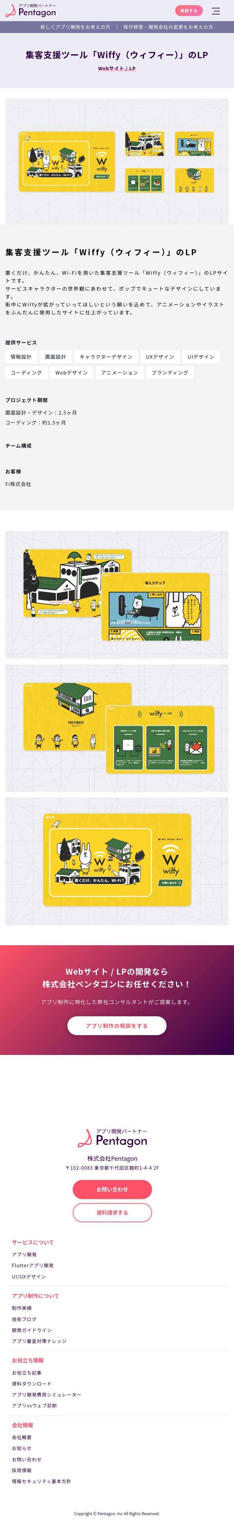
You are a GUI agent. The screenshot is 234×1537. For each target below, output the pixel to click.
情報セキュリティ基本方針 (42, 1481)
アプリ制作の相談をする (117, 1026)
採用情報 (22, 1470)
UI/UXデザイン (29, 1276)
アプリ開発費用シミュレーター (47, 1394)
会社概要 (22, 1437)
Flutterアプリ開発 (33, 1265)
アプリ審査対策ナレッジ (39, 1341)
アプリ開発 (24, 1254)
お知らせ (22, 1448)
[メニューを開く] (216, 11)
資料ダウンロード (32, 1383)
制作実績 (22, 1308)
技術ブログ (24, 1319)
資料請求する (112, 1212)
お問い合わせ (27, 1459)
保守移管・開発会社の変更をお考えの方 (169, 26)
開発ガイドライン (32, 1330)
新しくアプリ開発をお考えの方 (76, 26)
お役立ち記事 (27, 1372)
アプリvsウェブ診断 (34, 1405)
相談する (189, 10)
